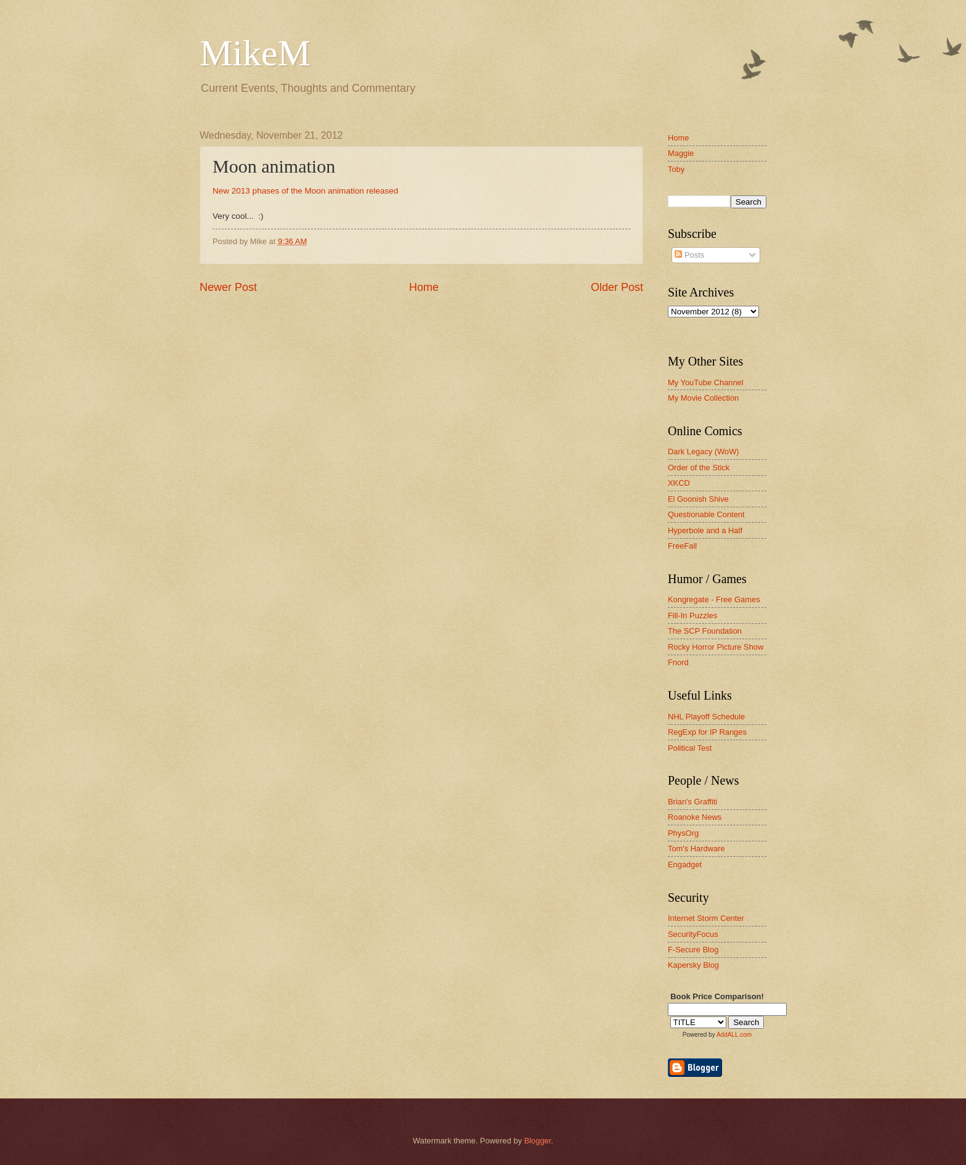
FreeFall (682, 545)
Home (424, 287)
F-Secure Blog (693, 949)
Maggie (681, 153)
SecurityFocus (693, 934)
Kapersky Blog (693, 965)
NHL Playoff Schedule (706, 716)
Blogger (537, 1140)
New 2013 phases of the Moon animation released (305, 190)
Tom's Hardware (696, 848)
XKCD (679, 483)
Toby (676, 169)
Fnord (678, 662)
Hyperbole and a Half (705, 530)
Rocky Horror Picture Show (715, 647)
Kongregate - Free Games (714, 599)
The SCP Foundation (705, 631)
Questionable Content (706, 514)
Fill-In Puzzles (692, 615)
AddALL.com (734, 1034)
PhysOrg (683, 833)
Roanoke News (694, 817)
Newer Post (228, 287)
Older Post (617, 287)
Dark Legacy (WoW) (703, 451)
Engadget (685, 864)
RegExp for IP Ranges (707, 732)
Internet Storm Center (706, 918)
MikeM (255, 53)
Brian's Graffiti (692, 801)
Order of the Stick (698, 467)
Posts (689, 255)
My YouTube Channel (706, 382)
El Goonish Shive (698, 499)
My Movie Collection (703, 398)
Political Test (690, 748)
